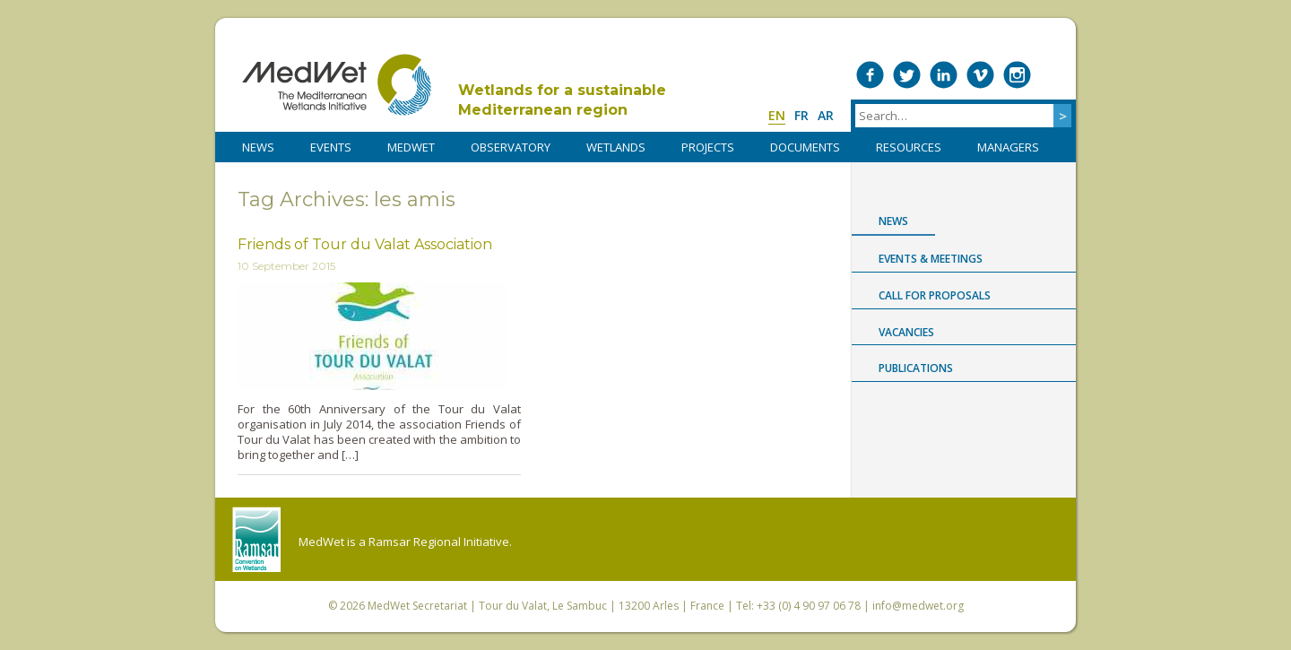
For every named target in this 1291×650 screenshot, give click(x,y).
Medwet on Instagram (1017, 75)
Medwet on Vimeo (980, 75)
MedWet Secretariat (417, 605)
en (776, 115)
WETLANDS (616, 147)
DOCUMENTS (805, 147)
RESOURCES (908, 147)
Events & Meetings (931, 258)
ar (826, 115)
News (893, 221)
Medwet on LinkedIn (943, 75)
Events (330, 147)
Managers (1008, 147)
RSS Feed (1054, 75)
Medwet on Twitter (907, 75)
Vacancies (906, 332)
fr (801, 115)
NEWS (258, 147)
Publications (916, 368)
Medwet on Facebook (870, 75)
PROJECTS (707, 147)
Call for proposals (935, 295)
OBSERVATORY (510, 147)
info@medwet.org (918, 605)
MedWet (336, 85)
